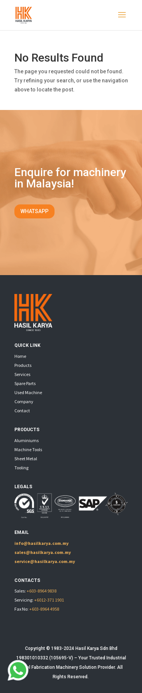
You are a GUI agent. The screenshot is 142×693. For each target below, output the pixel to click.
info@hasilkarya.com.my (41, 543)
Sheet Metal (25, 458)
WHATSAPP (34, 211)
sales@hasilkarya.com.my (42, 552)
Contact (22, 410)
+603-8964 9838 (41, 591)
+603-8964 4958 (44, 609)
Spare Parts (25, 383)
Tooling (21, 467)
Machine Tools (28, 449)
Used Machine (28, 392)
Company (23, 401)
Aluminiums (26, 440)
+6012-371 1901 (49, 600)
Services (22, 374)
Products (22, 365)
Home (20, 356)
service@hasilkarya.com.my (44, 561)
